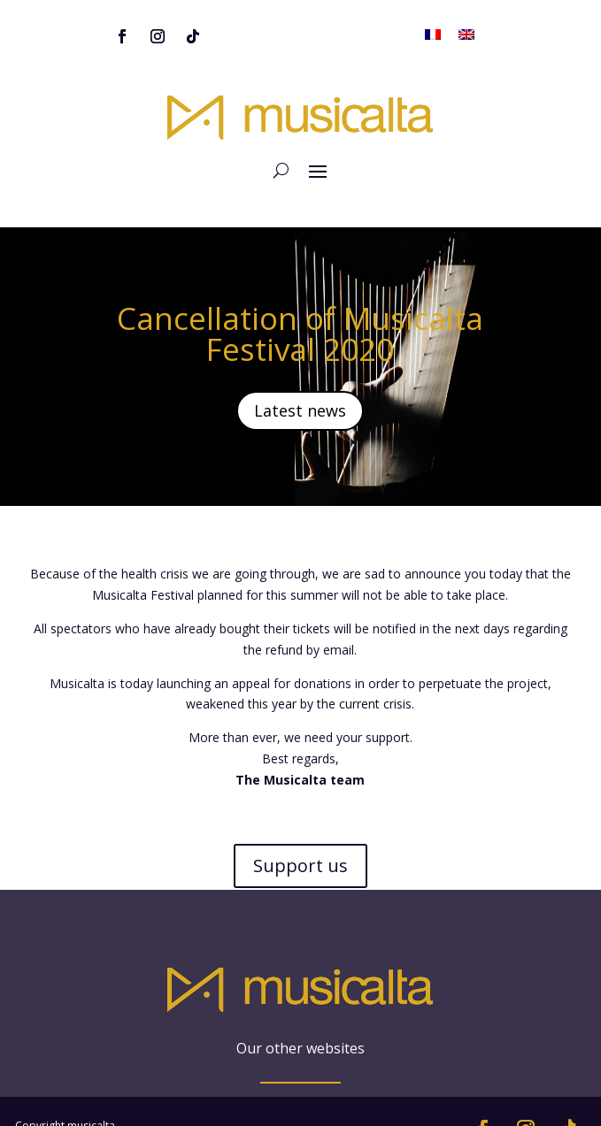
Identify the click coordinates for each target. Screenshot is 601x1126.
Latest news (300, 370)
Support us (300, 826)
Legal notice (45, 1088)
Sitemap (35, 1067)
